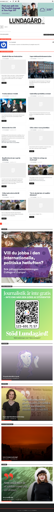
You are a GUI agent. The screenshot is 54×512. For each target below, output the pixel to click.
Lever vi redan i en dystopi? (10, 457)
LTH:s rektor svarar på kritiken (39, 128)
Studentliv (22, 111)
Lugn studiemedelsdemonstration (40, 56)
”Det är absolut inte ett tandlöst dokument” (40, 194)
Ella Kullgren (6, 418)
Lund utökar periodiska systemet (40, 94)
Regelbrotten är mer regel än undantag (9, 141)
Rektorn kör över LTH (9, 128)
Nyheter (50, 77)
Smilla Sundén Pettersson (8, 499)
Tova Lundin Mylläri (7, 378)
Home (1, 31)
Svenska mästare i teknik (10, 94)
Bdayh (25, 510)
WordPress (34, 510)
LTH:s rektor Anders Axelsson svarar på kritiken (10, 142)
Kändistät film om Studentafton (12, 56)
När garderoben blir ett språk (11, 376)
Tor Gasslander (12, 42)
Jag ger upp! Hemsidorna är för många (13, 417)
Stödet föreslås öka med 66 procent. (39, 180)
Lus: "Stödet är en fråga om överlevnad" (38, 159)
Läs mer (4, 82)
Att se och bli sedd (8, 497)
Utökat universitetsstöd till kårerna (10, 194)
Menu (4, 27)
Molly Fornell (6, 458)
